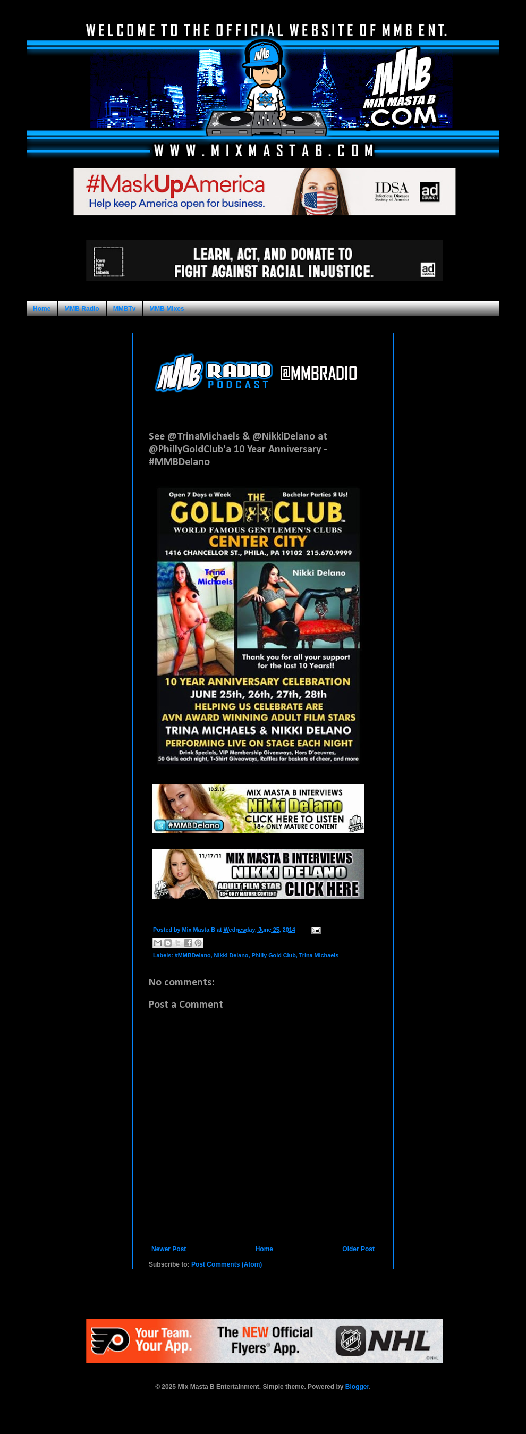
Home (41, 309)
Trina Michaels (318, 955)
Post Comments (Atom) (226, 1264)
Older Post (358, 1249)
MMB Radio (81, 309)
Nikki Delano (231, 955)
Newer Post (168, 1249)
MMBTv (124, 309)
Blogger (357, 1386)
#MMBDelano (193, 955)
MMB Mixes (166, 309)
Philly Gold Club (273, 955)
